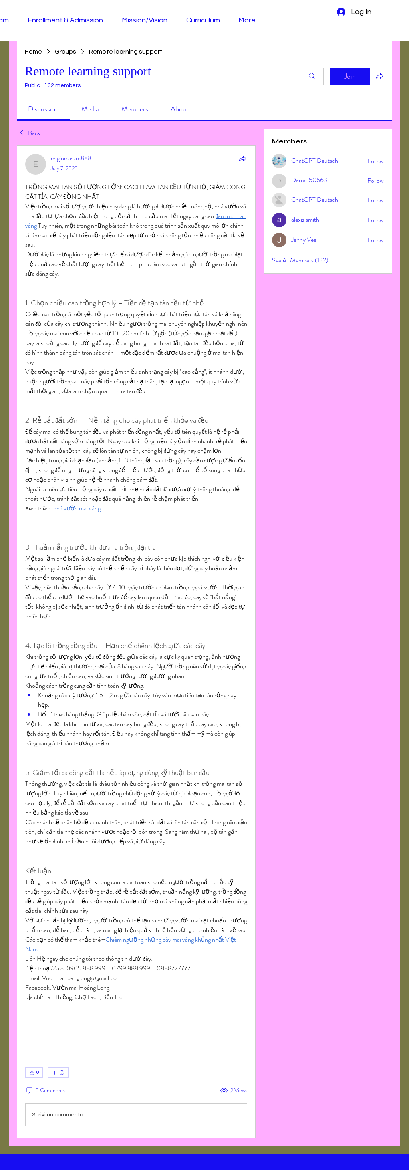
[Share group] (379, 76)
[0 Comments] (45, 1091)
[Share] (242, 158)
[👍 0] (34, 1072)
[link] (43, 109)
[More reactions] (58, 1072)
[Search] (312, 76)
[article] (136, 641)
